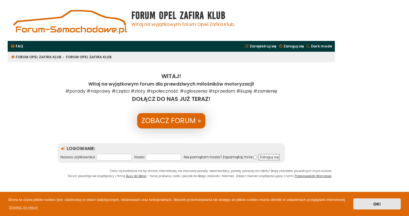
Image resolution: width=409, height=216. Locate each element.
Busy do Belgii (136, 176)
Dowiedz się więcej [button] (23, 207)
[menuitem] (17, 46)
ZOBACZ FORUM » (171, 121)
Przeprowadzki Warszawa (313, 176)
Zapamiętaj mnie (239, 157)
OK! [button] (377, 204)
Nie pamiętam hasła (202, 157)
